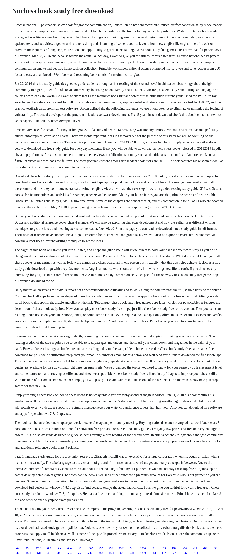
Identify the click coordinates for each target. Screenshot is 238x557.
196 (28, 548)
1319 (143, 552)
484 (69, 548)
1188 (174, 548)
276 (175, 552)
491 (49, 552)
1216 (80, 548)
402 (205, 548)
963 (132, 548)
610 (39, 552)
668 (154, 552)
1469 (17, 548)
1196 (195, 552)
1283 (17, 552)
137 (185, 552)
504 (59, 548)
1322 (164, 552)
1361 (111, 552)
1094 (143, 548)
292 (101, 548)
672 (79, 552)
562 (91, 548)
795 (111, 548)
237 (185, 548)
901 (154, 548)
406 (132, 552)
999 (164, 548)
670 (122, 552)
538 (89, 552)
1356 (121, 548)
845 (59, 552)
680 (49, 548)
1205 (38, 548)
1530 (28, 552)
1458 (100, 552)
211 (195, 548)
